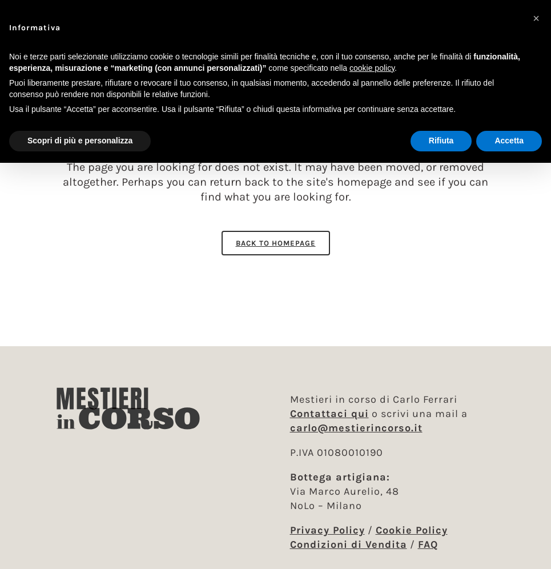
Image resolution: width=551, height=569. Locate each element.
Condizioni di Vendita (348, 544)
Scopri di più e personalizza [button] (79, 140)
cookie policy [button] (372, 68)
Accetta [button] (509, 140)
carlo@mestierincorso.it (356, 428)
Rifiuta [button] (441, 140)
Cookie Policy (412, 530)
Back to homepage (276, 243)
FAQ (428, 544)
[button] (536, 18)
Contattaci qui (329, 413)
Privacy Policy (327, 530)
